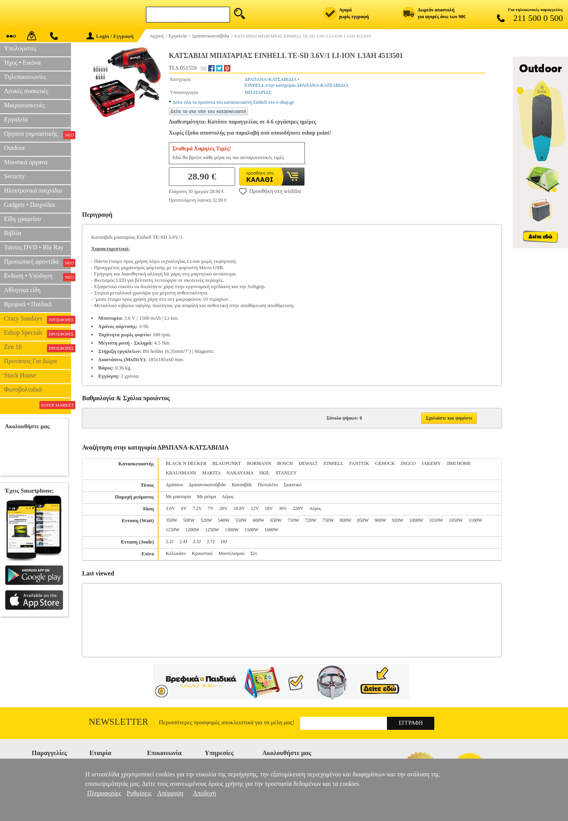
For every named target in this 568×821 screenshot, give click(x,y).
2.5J (197, 541)
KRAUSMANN (181, 473)
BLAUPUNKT (227, 463)
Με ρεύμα (206, 496)
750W (328, 520)
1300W (232, 529)
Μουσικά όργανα (25, 162)
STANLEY (286, 473)
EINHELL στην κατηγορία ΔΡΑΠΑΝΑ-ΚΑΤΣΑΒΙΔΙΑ (297, 85)
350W (171, 520)
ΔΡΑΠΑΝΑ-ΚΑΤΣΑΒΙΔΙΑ (270, 79)
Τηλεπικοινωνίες (25, 76)
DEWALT (308, 463)
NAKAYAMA (239, 473)
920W (398, 520)
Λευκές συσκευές (26, 91)
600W (258, 520)
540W (224, 520)
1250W (212, 529)
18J (223, 541)
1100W (475, 520)
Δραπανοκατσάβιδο (207, 484)
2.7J (211, 541)
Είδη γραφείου (22, 219)
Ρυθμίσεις (139, 793)
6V (184, 508)
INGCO (408, 463)
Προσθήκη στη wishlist (270, 191)
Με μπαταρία (178, 496)
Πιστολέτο (268, 484)
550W (241, 520)
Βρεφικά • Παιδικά (28, 304)
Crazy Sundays (37, 319)
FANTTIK (359, 463)
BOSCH (285, 463)
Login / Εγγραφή (110, 36)
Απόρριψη (170, 793)
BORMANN (259, 463)
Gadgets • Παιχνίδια (29, 204)
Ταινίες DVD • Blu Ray (34, 247)
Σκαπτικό (292, 484)
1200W (192, 529)
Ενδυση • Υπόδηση (37, 276)
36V (283, 508)
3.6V (170, 508)
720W (310, 520)
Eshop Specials (37, 333)
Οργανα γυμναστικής (37, 134)
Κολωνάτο (176, 553)
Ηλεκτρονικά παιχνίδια (33, 190)
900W (380, 520)
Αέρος (228, 496)
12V (255, 508)
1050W (456, 520)
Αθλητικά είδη (22, 290)
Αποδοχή (204, 793)
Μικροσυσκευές (24, 105)
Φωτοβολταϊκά (23, 389)
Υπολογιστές (20, 48)
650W (276, 520)
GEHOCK (385, 463)
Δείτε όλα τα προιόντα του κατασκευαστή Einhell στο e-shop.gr (233, 102)
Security (14, 176)
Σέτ (253, 553)
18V (269, 508)
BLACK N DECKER (186, 463)
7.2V (197, 508)
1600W (271, 529)
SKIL (264, 473)
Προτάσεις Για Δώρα (30, 361)
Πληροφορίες (104, 793)
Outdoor (14, 147)
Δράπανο (174, 484)
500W (188, 520)
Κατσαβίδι (242, 484)
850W (362, 520)
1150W (172, 529)
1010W (436, 520)
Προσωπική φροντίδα (37, 262)
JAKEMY (431, 463)
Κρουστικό (202, 553)
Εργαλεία (16, 119)
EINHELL (333, 463)
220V (298, 508)
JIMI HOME (459, 463)
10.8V (239, 508)
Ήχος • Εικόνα (22, 62)
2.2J (170, 541)
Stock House (20, 375)
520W (206, 520)
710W (293, 520)
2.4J (183, 541)
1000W (416, 520)
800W (345, 520)
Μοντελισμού (232, 553)
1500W (251, 529)
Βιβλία (12, 233)
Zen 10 (37, 347)
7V (210, 508)
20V (223, 508)
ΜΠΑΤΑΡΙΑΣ (258, 92)
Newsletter (118, 722)
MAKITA (211, 473)
